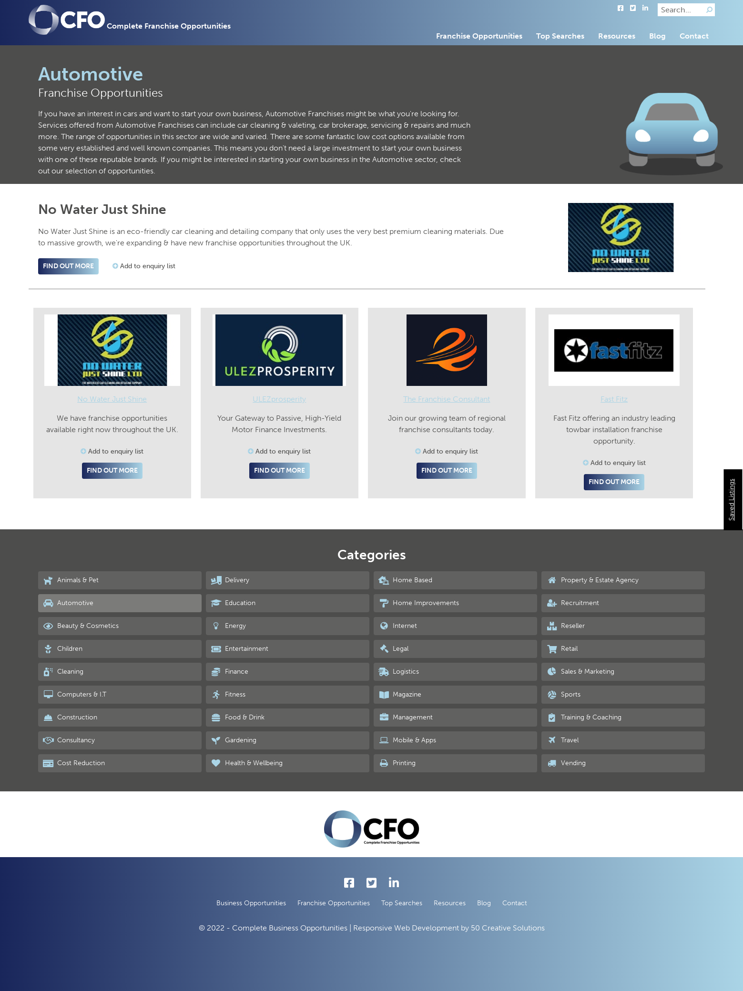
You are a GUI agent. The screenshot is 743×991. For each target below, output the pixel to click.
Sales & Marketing (580, 671)
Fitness (228, 694)
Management (405, 717)
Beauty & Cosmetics (81, 626)
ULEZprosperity (279, 399)
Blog (657, 35)
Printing (397, 763)
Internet (397, 626)
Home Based (405, 580)
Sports (563, 694)
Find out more (68, 266)
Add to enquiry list (143, 266)
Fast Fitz (614, 399)
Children (62, 649)
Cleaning (63, 671)
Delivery (230, 580)
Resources (616, 35)
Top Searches (560, 35)
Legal (393, 649)
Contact (694, 35)
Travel (562, 740)
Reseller (565, 626)
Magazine (399, 694)
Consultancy (69, 740)
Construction (70, 717)
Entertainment (239, 649)
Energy (228, 626)
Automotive (68, 603)
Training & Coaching (583, 717)
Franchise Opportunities (479, 35)
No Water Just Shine (112, 399)
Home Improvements (418, 603)
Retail (561, 649)
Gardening (233, 740)
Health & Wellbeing (247, 763)
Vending (565, 763)
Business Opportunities (251, 903)
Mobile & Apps (407, 740)
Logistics (398, 671)
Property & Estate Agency (592, 580)
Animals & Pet (71, 580)
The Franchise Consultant (446, 399)
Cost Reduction (74, 763)
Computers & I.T (74, 694)
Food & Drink (238, 717)
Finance (229, 671)
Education (233, 603)
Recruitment (572, 603)
